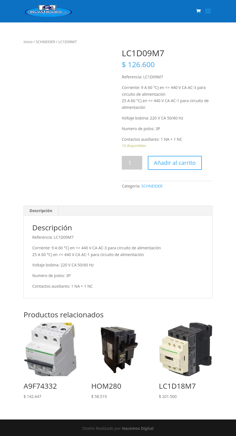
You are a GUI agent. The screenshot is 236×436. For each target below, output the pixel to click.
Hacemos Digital (138, 428)
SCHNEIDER (45, 41)
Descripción (40, 210)
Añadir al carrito (175, 163)
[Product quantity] (132, 163)
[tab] (41, 210)
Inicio (28, 41)
